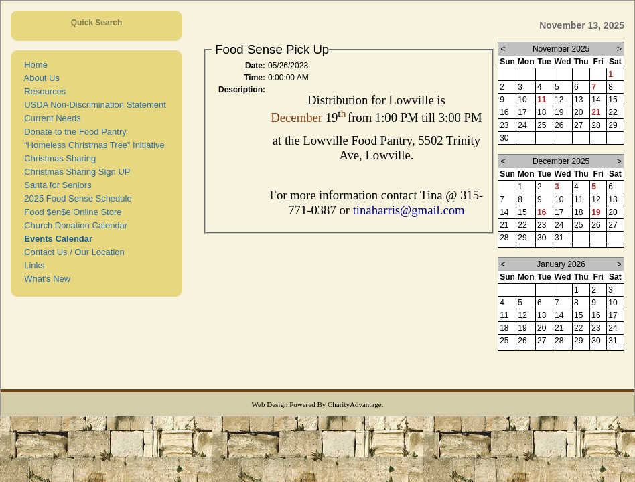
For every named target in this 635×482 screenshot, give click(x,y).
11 (541, 99)
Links (32, 265)
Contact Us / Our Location (72, 252)
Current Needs (50, 118)
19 (595, 212)
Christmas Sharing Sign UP (74, 172)
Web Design (270, 404)
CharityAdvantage (355, 404)
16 (541, 212)
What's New (44, 279)
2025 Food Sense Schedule (75, 198)
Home (33, 65)
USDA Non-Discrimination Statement (92, 105)
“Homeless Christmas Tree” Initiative (92, 145)
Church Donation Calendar (73, 225)
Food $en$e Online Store (70, 212)
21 (595, 112)
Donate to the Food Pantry (73, 132)
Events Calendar (55, 239)
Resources (42, 91)
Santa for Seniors (55, 185)
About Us (39, 78)
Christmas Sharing (57, 158)
